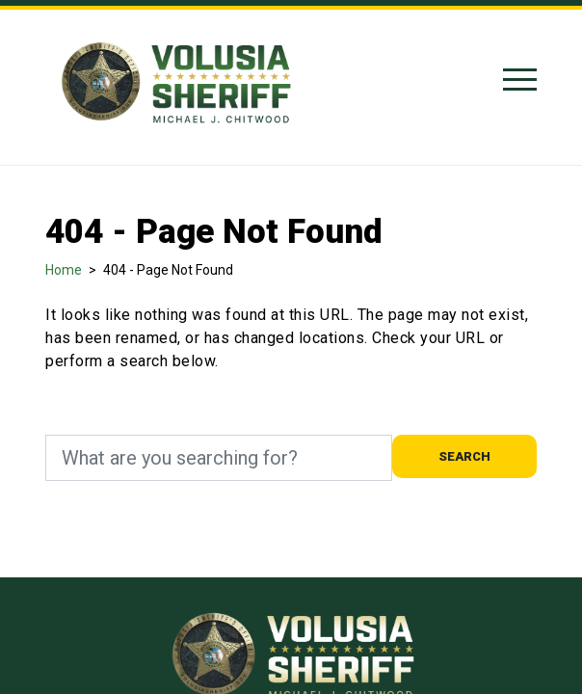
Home (63, 270)
